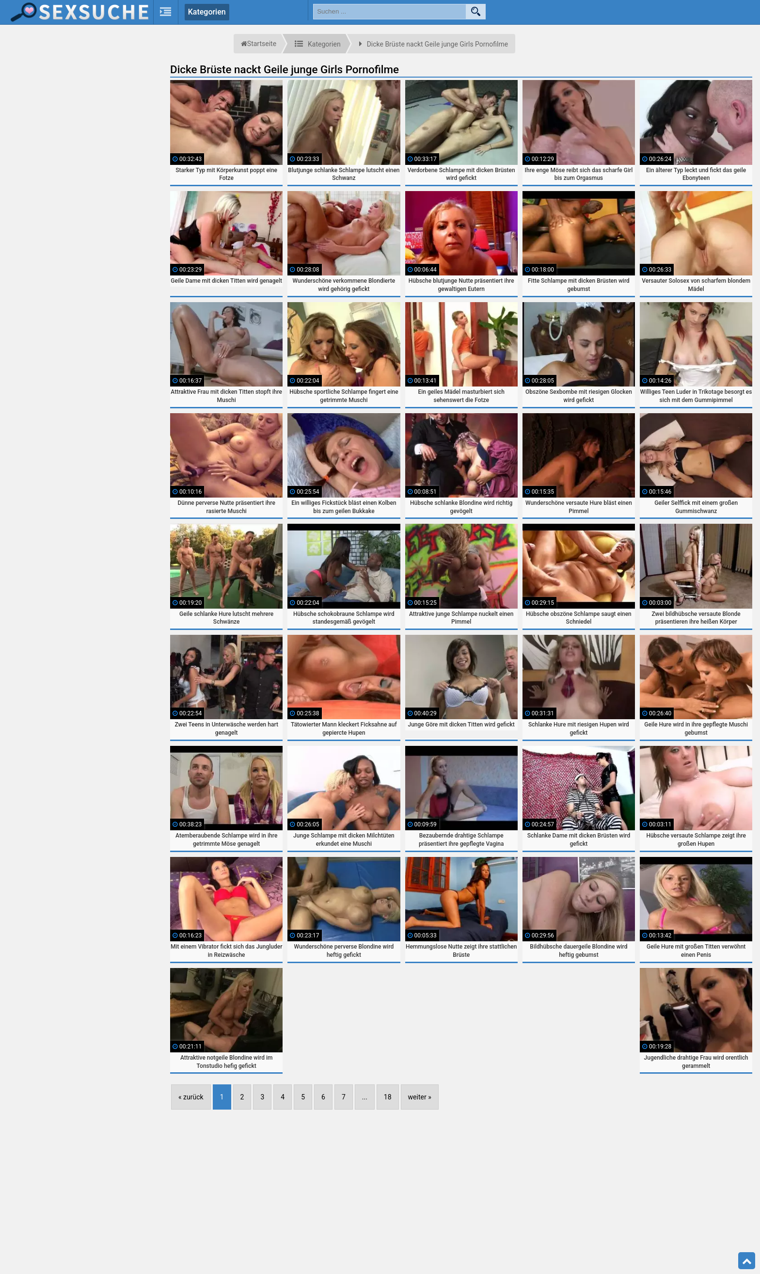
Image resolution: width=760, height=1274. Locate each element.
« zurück (191, 1097)
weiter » (419, 1097)
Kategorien (207, 11)
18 (388, 1097)
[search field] (389, 11)
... (364, 1097)
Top (747, 1261)
